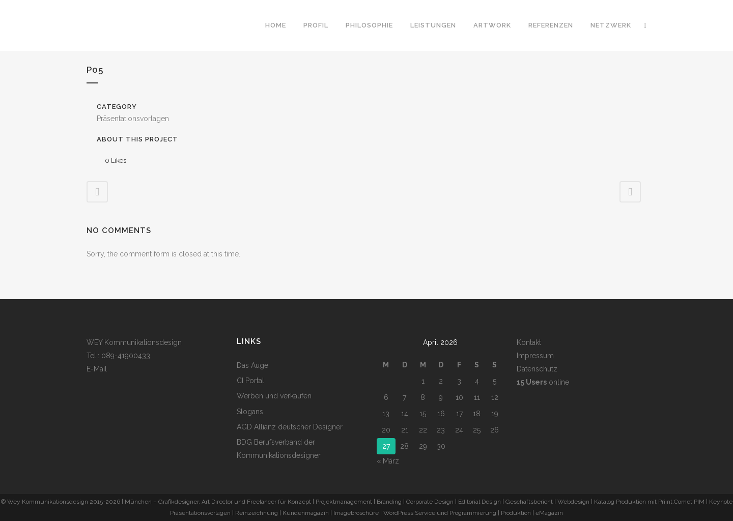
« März (388, 461)
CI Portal (250, 381)
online (543, 382)
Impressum (535, 356)
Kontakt (529, 342)
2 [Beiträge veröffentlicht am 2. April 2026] (441, 381)
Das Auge (252, 365)
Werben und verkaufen (274, 396)
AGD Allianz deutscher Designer (290, 427)
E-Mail (97, 369)
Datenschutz (537, 369)
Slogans (250, 412)
